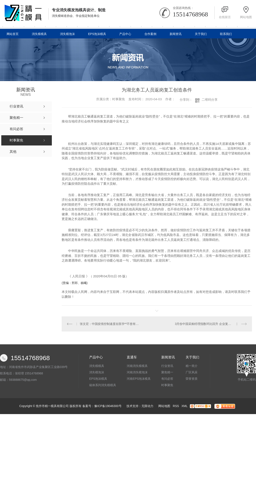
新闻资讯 (176, 34)
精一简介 (192, 366)
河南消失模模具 (137, 366)
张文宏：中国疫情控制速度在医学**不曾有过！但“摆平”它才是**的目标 (109, 324)
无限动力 (147, 406)
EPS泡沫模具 (97, 34)
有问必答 (167, 378)
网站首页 (13, 34)
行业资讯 (167, 366)
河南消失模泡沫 (137, 372)
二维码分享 (210, 99)
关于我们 (201, 34)
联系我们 (226, 34)
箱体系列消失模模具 (102, 385)
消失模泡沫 (67, 34)
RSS (176, 406)
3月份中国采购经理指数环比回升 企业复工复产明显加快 (211, 324)
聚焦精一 (167, 372)
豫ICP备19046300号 (108, 406)
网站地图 (246, 17)
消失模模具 (39, 34)
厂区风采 (192, 372)
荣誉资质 (192, 378)
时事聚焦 (167, 385)
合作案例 (150, 34)
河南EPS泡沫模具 (139, 378)
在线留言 (225, 17)
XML (184, 406)
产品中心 (125, 34)
